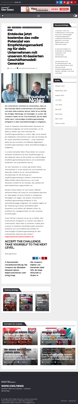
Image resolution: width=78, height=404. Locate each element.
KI (36, 68)
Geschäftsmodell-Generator (27, 68)
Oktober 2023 (60, 86)
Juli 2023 (58, 100)
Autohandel (12, 349)
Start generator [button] (11, 254)
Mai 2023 (58, 109)
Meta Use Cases (23, 332)
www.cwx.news (12, 386)
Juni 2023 (58, 105)
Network (40, 295)
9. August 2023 (49, 362)
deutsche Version (26, 349)
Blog (18, 349)
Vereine (7, 295)
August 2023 (59, 95)
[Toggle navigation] (38, 15)
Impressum (64, 401)
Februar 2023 (60, 123)
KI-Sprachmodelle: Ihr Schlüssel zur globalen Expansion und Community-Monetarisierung (63, 53)
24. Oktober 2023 (12, 342)
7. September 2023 (24, 305)
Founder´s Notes (16, 27)
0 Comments (25, 342)
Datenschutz (72, 401)
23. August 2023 (11, 362)
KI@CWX (10, 30)
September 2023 (61, 91)
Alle (9, 27)
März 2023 (59, 119)
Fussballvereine (13, 332)
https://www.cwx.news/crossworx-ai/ (19, 237)
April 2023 (58, 114)
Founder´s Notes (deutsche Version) (32, 27)
